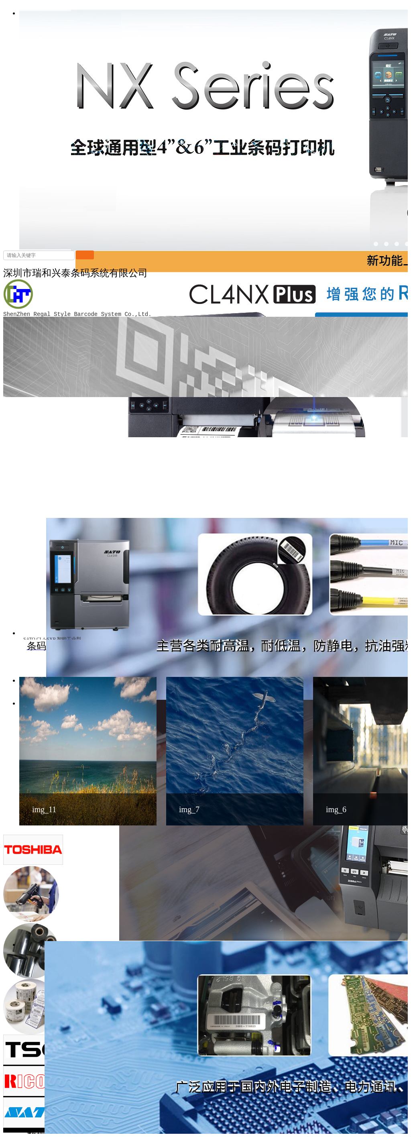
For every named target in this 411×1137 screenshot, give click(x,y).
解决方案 (364, 1069)
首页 (301, 1069)
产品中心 (329, 1069)
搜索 (85, 255)
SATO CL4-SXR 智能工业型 (52, 639)
